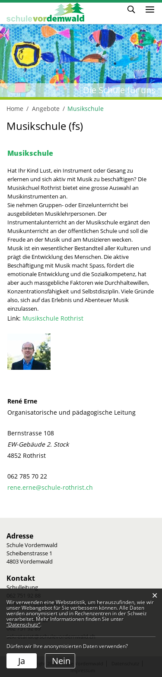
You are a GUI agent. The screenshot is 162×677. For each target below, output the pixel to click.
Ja (21, 661)
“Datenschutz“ (23, 624)
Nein (61, 661)
